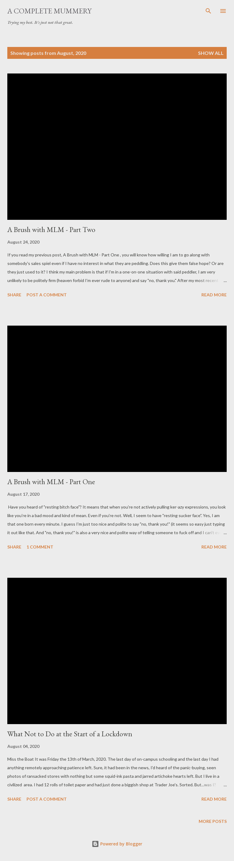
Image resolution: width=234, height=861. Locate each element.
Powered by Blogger (117, 844)
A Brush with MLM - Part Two (51, 229)
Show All (211, 53)
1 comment (40, 546)
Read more (214, 294)
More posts (213, 821)
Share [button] (14, 294)
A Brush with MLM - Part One (51, 481)
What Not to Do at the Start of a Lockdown (69, 733)
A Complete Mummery (49, 11)
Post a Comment (47, 294)
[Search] (208, 11)
